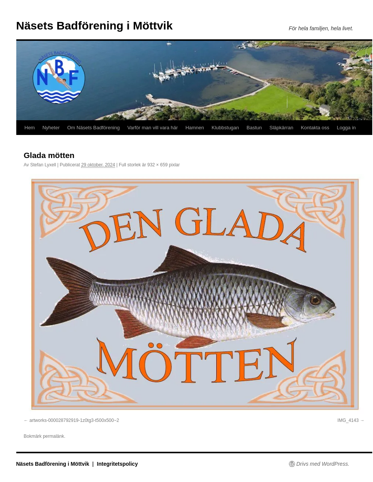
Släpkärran (281, 127)
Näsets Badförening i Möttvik (94, 25)
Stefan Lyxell (43, 164)
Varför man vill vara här (152, 127)
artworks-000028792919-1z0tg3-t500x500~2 (74, 420)
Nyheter (51, 127)
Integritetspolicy (117, 464)
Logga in (346, 127)
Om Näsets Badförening (93, 127)
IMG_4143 (348, 420)
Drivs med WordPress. (323, 464)
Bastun (254, 127)
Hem (30, 127)
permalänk (53, 436)
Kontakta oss (315, 127)
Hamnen (195, 127)
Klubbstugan (225, 127)
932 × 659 (157, 164)
